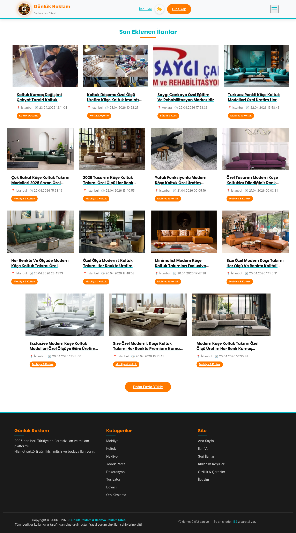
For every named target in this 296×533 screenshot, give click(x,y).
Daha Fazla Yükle (148, 387)
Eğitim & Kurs (168, 115)
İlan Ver (204, 449)
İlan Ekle (145, 9)
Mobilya (112, 441)
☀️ (159, 9)
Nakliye (112, 456)
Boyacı (111, 487)
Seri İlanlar (206, 456)
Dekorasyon (115, 472)
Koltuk (111, 449)
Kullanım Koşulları (211, 464)
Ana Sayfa (206, 441)
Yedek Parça (116, 464)
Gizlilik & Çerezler (211, 472)
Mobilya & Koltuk (241, 115)
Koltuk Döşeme (28, 115)
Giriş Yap (179, 9)
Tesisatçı (113, 479)
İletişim (203, 479)
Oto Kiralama (116, 495)
